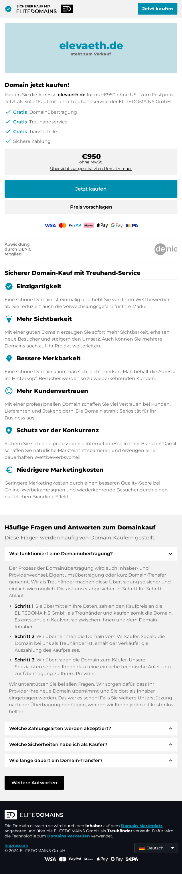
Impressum (16, 845)
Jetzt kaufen (157, 8)
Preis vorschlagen (91, 207)
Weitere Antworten (34, 782)
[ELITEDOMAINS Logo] (90, 815)
